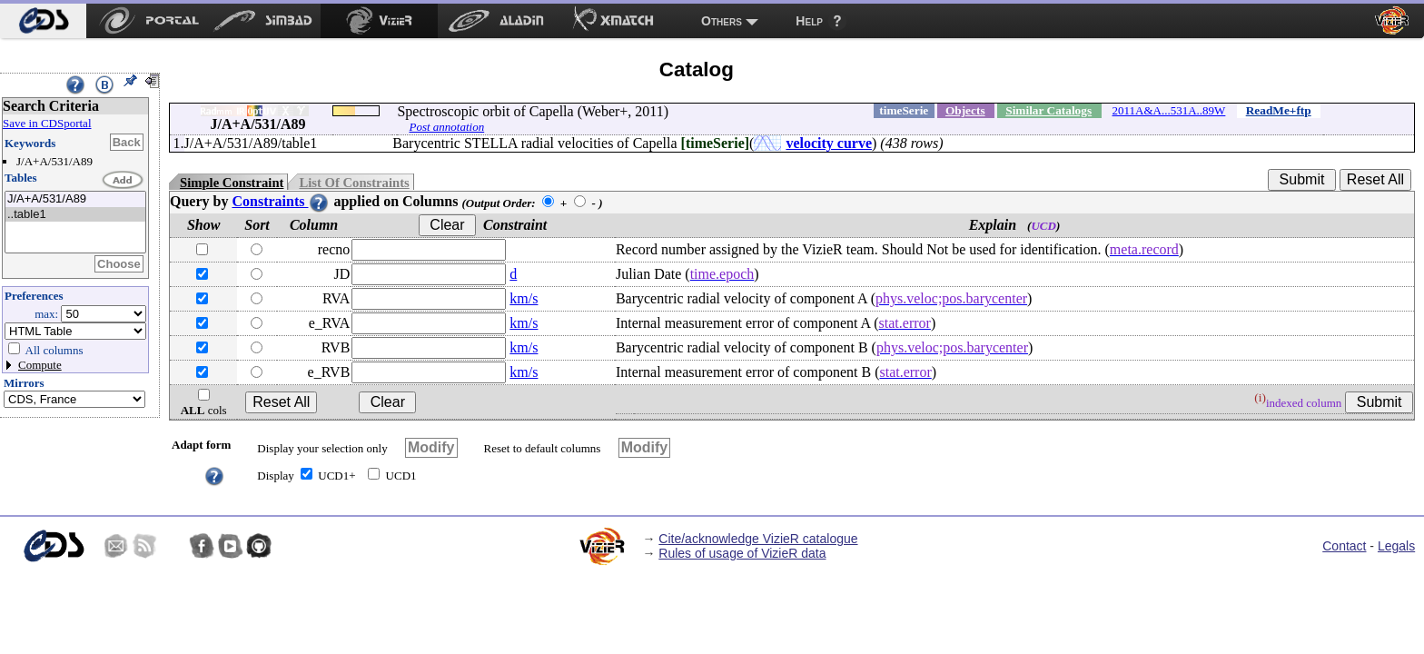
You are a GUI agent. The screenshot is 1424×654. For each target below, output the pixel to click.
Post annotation (446, 127)
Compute (40, 365)
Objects (965, 110)
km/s (523, 298)
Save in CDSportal (47, 123)
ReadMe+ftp (1278, 110)
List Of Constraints (354, 182)
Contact (1344, 546)
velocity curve (829, 143)
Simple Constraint (231, 182)
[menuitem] (43, 21)
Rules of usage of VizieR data (742, 553)
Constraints (281, 201)
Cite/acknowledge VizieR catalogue (757, 538)
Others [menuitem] (721, 21)
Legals (1396, 546)
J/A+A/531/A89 (75, 199)
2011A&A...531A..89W (1169, 110)
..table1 (75, 215)
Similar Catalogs (1048, 110)
